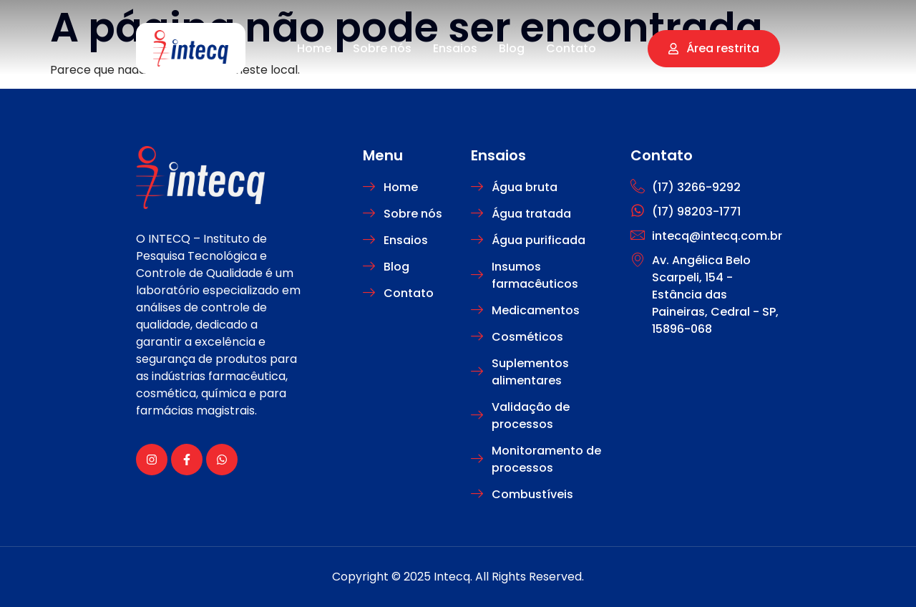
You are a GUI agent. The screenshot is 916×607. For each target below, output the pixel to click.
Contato (571, 48)
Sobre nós (382, 48)
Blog (512, 48)
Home (314, 48)
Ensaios (455, 48)
